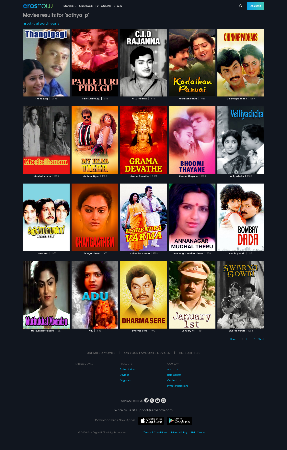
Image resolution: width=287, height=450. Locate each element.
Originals (125, 380)
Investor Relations (178, 386)
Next (261, 339)
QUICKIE (106, 6)
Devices (124, 375)
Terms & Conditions (155, 432)
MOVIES (69, 6)
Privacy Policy (179, 432)
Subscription (127, 369)
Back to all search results (41, 24)
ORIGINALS (86, 6)
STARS (118, 6)
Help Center (174, 375)
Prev (233, 339)
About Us (172, 369)
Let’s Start (255, 6)
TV (96, 6)
